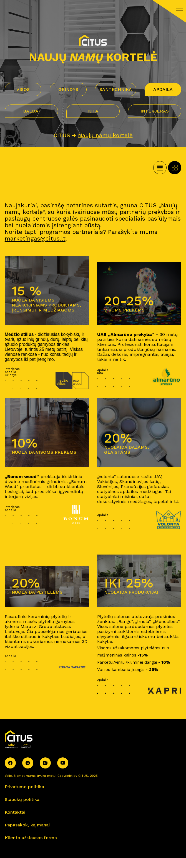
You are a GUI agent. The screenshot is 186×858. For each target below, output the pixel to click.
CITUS (62, 135)
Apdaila (163, 89)
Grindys (68, 89)
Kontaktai (15, 812)
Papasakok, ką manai (27, 825)
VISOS (23, 89)
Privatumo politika (24, 786)
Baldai (31, 111)
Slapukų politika (22, 799)
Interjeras (154, 111)
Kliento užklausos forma (31, 837)
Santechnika (115, 89)
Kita (93, 111)
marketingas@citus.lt (35, 238)
